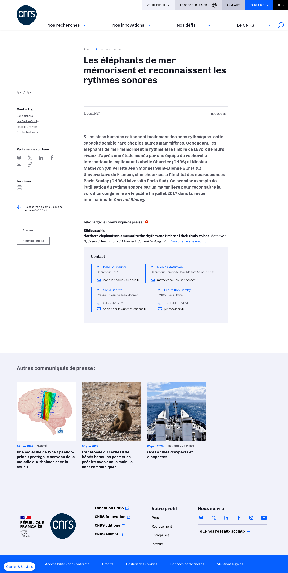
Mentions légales (230, 564)
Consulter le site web (186, 241)
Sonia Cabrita (25, 115)
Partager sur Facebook (51, 157)
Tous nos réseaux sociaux (214, 531)
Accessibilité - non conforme (67, 564)
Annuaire (233, 5)
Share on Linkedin (41, 157)
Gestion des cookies (141, 564)
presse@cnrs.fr (174, 309)
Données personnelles (187, 564)
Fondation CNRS (109, 508)
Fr (278, 5)
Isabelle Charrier (27, 126)
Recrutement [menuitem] (162, 527)
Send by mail (19, 164)
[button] (19, 566)
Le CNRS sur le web (193, 5)
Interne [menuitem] (157, 544)
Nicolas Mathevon (27, 132)
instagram (251, 517)
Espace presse (110, 49)
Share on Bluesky (19, 157)
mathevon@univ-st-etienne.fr (176, 280)
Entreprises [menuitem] (160, 535)
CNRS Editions (107, 525)
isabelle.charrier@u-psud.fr (121, 280)
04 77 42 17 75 (113, 303)
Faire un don (259, 5)
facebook (239, 517)
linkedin (226, 517)
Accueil (89, 49)
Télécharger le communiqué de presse (44, 208)
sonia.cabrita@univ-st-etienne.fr (124, 309)
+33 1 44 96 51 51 (176, 303)
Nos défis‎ (186, 25)
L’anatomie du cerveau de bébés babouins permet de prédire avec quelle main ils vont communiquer (111, 427)
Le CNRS (245, 25)
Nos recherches (63, 25)
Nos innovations (128, 25)
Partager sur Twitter (30, 157)
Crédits (107, 564)
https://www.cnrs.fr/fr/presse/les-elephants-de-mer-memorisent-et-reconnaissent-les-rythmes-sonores (30, 164)
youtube (264, 517)
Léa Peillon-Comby (28, 121)
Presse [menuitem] (157, 518)
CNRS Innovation (110, 516)
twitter (214, 517)
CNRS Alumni (106, 534)
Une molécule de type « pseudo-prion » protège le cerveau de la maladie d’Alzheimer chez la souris (46, 427)
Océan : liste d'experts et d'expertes (176, 422)
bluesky (201, 517)
